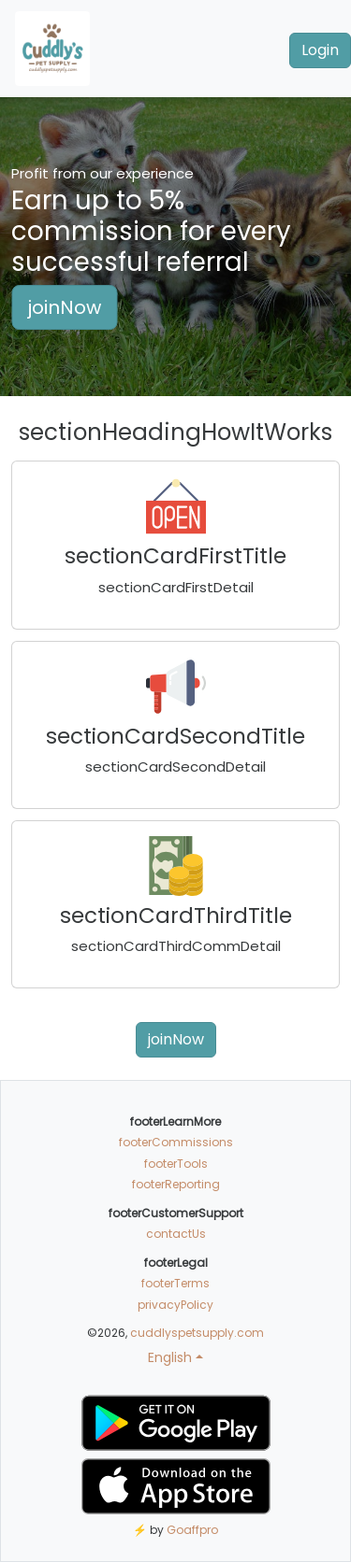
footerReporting (176, 1184)
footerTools (176, 1164)
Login (320, 50)
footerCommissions (176, 1142)
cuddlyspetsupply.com (197, 1333)
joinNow (64, 307)
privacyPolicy (175, 1305)
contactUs (176, 1234)
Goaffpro (192, 1530)
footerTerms (175, 1283)
